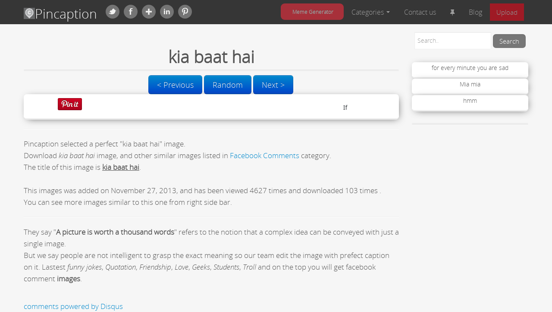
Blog (475, 12)
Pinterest (185, 12)
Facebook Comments (264, 155)
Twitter (112, 12)
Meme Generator (312, 11)
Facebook (131, 12)
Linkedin (167, 12)
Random (228, 85)
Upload (507, 12)
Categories (370, 12)
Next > (273, 85)
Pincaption (60, 13)
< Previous (175, 85)
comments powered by (73, 306)
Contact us (420, 12)
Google (149, 12)
